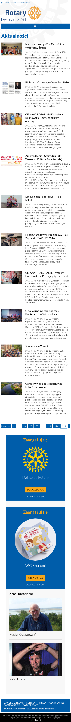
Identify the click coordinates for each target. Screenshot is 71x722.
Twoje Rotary (30, 705)
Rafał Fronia (17, 679)
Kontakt (31, 702)
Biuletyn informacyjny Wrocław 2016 (47, 82)
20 (31, 426)
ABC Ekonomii (35, 565)
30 (37, 426)
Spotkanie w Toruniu (37, 346)
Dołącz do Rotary (35, 477)
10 (24, 426)
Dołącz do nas (35, 489)
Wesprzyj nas (35, 578)
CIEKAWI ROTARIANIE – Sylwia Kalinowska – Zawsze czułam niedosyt (44, 118)
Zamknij (38, 720)
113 (49, 426)
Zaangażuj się (12, 705)
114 (56, 426)
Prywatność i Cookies (51, 702)
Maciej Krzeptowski (22, 634)
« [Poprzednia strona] (13, 426)
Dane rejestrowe (13, 702)
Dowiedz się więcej (35, 496)
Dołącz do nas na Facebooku (15, 2)
